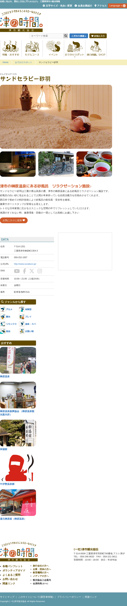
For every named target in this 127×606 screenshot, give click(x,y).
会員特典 (37, 583)
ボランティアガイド (14, 570)
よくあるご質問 (11, 574)
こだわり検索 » (79, 35)
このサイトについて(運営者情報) (35, 597)
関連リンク (9, 583)
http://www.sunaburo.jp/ (25, 264)
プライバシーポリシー (69, 597)
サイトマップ (7, 597)
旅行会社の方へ (41, 566)
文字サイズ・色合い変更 (59, 5)
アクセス (102, 5)
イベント (53, 54)
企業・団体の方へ (42, 569)
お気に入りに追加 (14, 220)
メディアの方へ (41, 576)
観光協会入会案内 (42, 580)
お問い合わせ (10, 579)
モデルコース (32, 54)
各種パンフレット (13, 566)
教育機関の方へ (41, 572)
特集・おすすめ (10, 54)
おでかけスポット (74, 55)
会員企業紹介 (85, 5)
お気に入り (98, 35)
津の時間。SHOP (96, 54)
